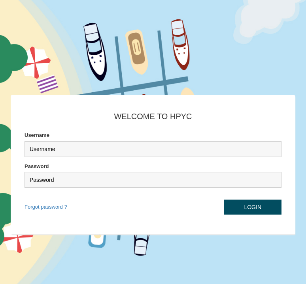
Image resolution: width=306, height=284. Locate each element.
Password (37, 166)
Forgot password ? (46, 207)
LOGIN (252, 207)
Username (37, 135)
